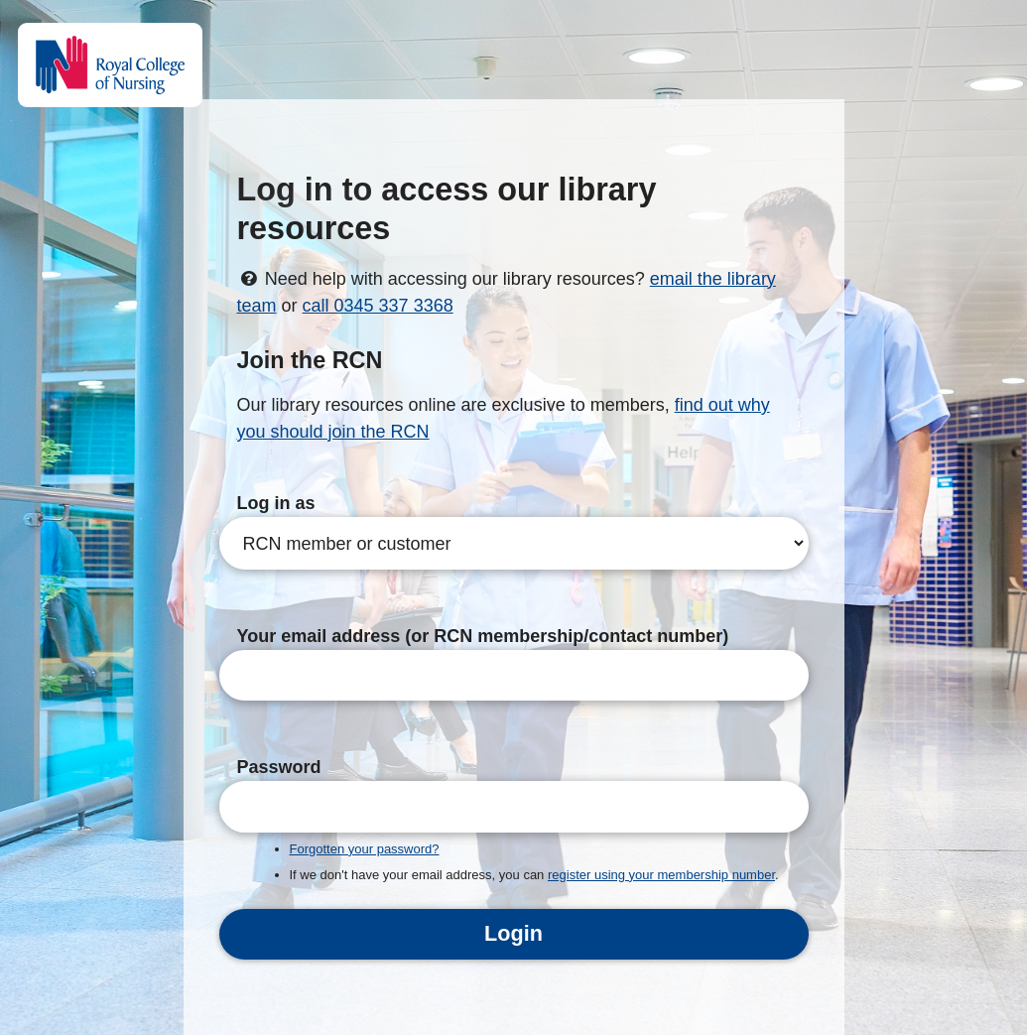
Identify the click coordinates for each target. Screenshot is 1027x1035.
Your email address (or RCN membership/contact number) (483, 636)
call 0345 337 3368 (378, 306)
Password (279, 767)
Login (513, 933)
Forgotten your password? (365, 848)
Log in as (276, 503)
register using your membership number (661, 874)
